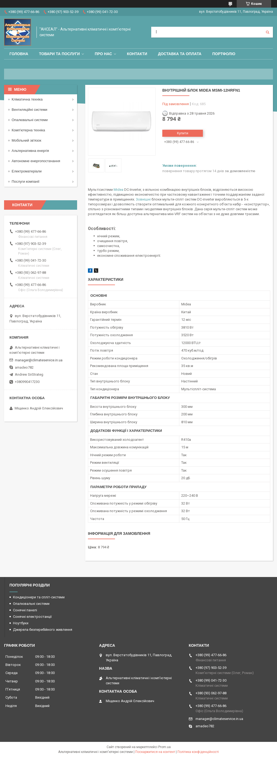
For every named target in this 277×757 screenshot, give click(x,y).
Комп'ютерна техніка (28, 130)
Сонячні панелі (25, 610)
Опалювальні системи (30, 120)
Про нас (103, 54)
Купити (182, 133)
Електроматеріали (27, 171)
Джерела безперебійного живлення (42, 630)
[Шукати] (267, 32)
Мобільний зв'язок (26, 140)
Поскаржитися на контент (155, 752)
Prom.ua (164, 747)
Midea (118, 190)
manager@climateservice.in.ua (38, 360)
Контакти (137, 54)
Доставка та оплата (180, 54)
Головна (18, 54)
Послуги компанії (25, 181)
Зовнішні (143, 199)
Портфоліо (223, 54)
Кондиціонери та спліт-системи (39, 597)
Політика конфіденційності (198, 752)
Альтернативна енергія (30, 151)
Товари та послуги (59, 54)
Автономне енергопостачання (36, 161)
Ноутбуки (20, 623)
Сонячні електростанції (32, 617)
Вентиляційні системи (29, 110)
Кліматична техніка (27, 99)
